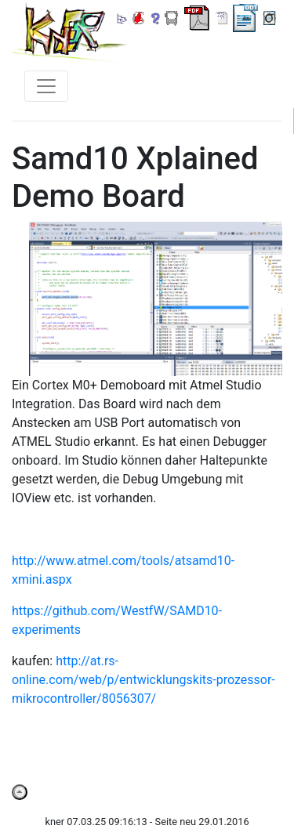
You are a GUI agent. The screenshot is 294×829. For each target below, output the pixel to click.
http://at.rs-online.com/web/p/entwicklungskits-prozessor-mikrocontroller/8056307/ (143, 679)
